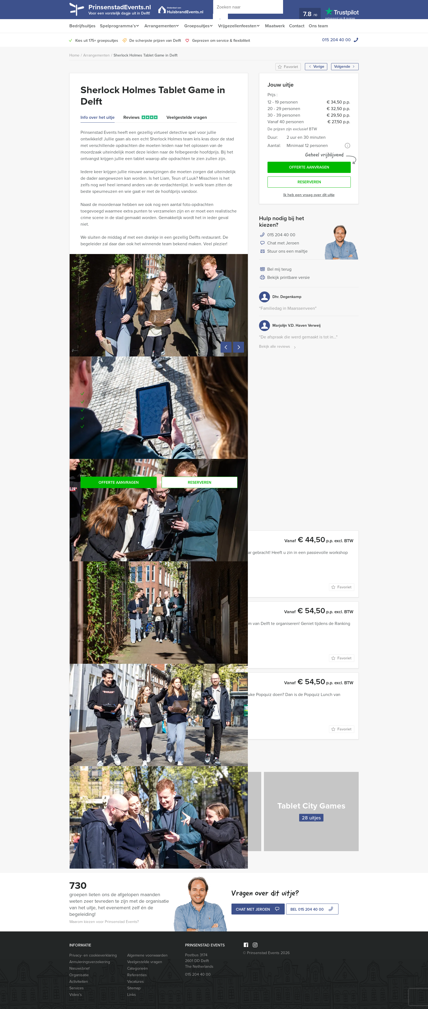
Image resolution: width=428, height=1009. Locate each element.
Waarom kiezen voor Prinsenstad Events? (104, 922)
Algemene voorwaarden (147, 955)
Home (74, 55)
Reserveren (309, 183)
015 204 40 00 (336, 40)
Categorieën (137, 968)
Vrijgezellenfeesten (241, 26)
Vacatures (135, 981)
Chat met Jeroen (279, 244)
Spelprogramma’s (117, 26)
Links (131, 995)
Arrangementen (160, 26)
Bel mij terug (275, 271)
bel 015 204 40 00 (312, 909)
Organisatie (79, 975)
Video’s (75, 995)
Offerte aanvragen (309, 168)
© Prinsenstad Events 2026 (266, 953)
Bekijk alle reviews (278, 348)
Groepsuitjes (199, 26)
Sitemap (134, 988)
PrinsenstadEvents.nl (123, 9)
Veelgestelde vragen (144, 962)
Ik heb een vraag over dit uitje (309, 196)
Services (76, 988)
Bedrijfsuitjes (82, 26)
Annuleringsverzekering (89, 962)
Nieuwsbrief (79, 968)
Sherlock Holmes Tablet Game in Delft (145, 55)
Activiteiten (78, 981)
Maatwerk (280, 26)
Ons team (325, 26)
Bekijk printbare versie (284, 279)
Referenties (137, 975)
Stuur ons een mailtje (283, 252)
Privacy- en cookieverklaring (93, 955)
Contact (303, 26)
